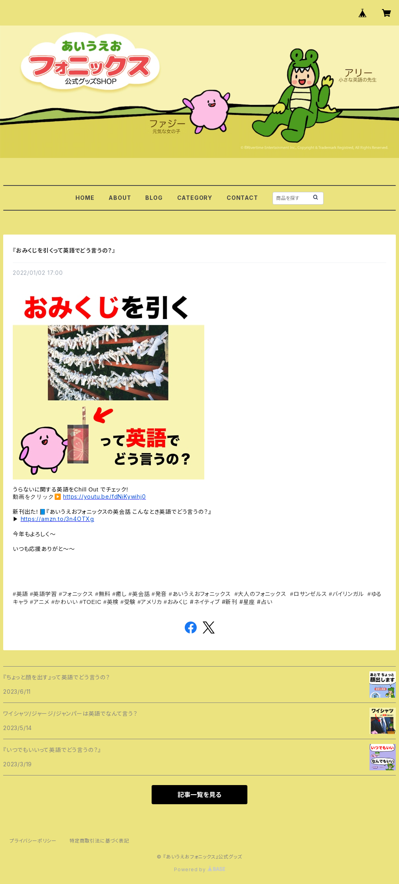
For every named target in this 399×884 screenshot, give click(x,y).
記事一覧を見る (199, 795)
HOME (84, 197)
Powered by (199, 869)
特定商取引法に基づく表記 (99, 841)
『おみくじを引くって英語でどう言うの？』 (64, 250)
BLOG (153, 197)
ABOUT (120, 197)
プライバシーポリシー (33, 841)
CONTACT (242, 197)
